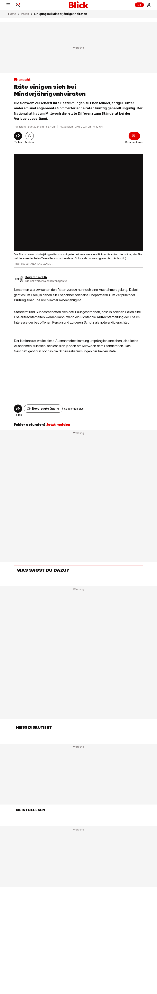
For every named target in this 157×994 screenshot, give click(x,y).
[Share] (18, 136)
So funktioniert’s (74, 408)
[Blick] (78, 4)
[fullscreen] (78, 202)
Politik (25, 14)
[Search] (18, 5)
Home (12, 14)
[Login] (149, 5)
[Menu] (8, 5)
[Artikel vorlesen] (30, 136)
